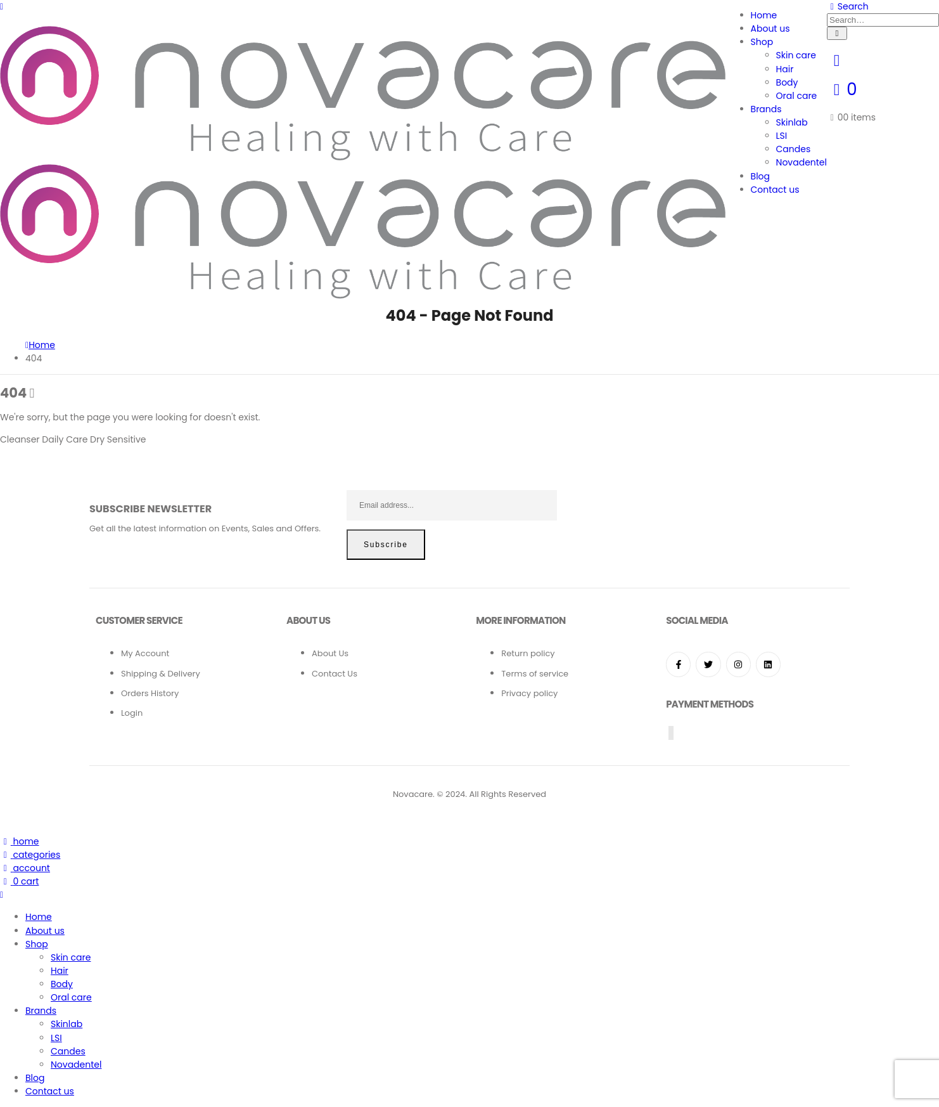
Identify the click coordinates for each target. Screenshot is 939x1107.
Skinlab (792, 122)
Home (764, 15)
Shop (762, 42)
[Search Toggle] (848, 6)
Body (787, 82)
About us (770, 28)
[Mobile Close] (1, 894)
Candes (793, 149)
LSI (782, 135)
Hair (785, 69)
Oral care (796, 95)
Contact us (775, 189)
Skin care (796, 55)
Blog (760, 176)
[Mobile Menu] (1, 6)
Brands (766, 109)
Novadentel (801, 162)
